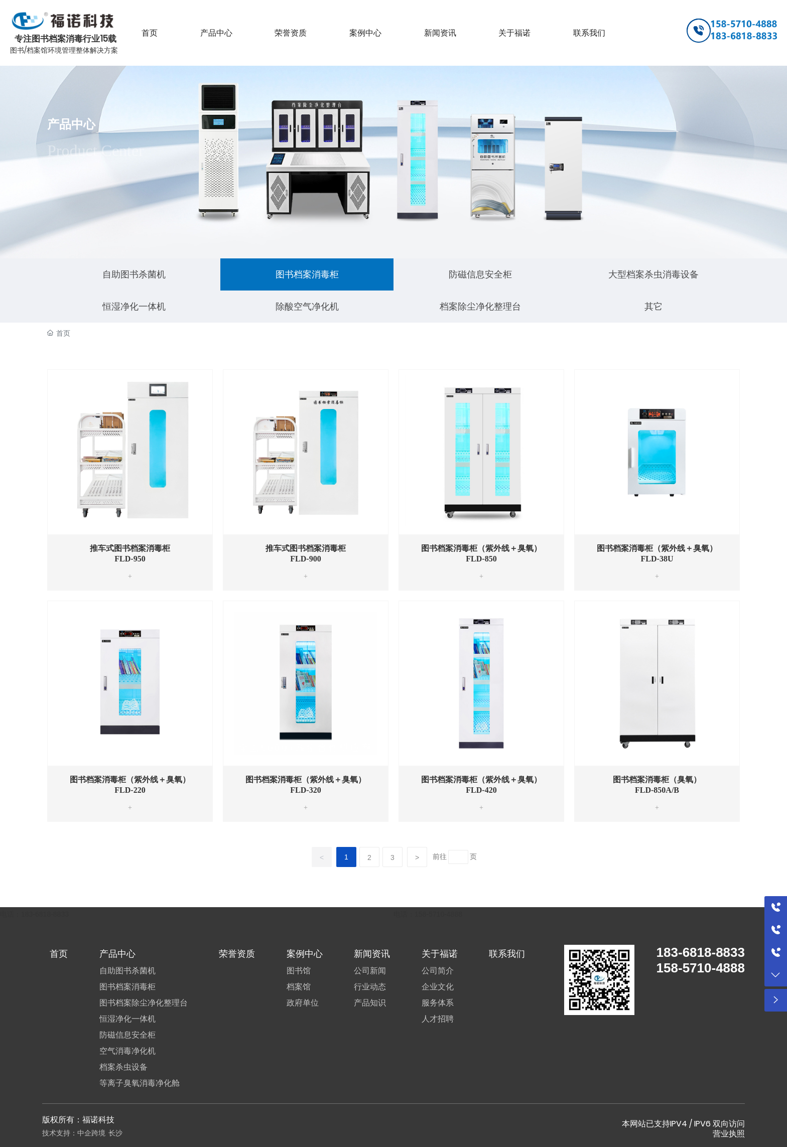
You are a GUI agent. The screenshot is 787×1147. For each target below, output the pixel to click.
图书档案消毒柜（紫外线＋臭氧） (481, 548)
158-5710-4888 (438, 914)
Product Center (95, 150)
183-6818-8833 (45, 914)
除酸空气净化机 (307, 306)
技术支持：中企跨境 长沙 (82, 1133)
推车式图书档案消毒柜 (130, 548)
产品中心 (71, 124)
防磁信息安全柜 (480, 274)
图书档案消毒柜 (307, 274)
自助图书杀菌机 (134, 274)
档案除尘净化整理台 (480, 306)
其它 (653, 306)
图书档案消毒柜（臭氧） (657, 779)
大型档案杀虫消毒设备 (653, 274)
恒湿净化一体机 (134, 306)
